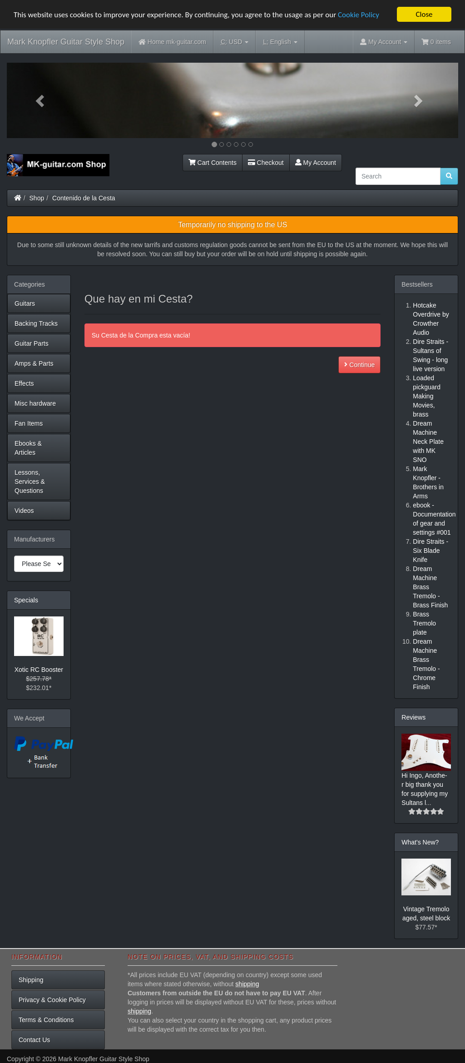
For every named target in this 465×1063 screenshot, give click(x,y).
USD (234, 42)
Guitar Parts (32, 343)
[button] (40, 100)
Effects (24, 383)
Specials (26, 600)
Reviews (413, 717)
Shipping (31, 980)
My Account (315, 162)
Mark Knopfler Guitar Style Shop (65, 41)
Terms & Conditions (46, 1019)
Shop (37, 198)
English (280, 42)
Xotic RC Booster (39, 669)
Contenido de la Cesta (83, 198)
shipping (247, 984)
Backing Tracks (36, 323)
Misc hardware (35, 403)
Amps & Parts (34, 363)
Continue (359, 364)
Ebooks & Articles (28, 448)
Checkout (266, 162)
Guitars (25, 303)
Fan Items (29, 423)
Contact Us (34, 1039)
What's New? (420, 842)
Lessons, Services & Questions (30, 481)
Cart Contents (212, 162)
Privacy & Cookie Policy (52, 999)
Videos (24, 510)
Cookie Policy (358, 14)
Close (424, 14)
